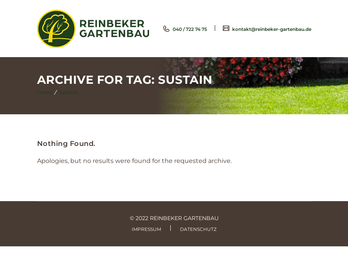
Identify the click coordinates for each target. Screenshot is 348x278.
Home (45, 92)
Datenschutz (198, 229)
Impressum (146, 229)
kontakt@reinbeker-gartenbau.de (271, 29)
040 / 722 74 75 (189, 29)
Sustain (68, 92)
